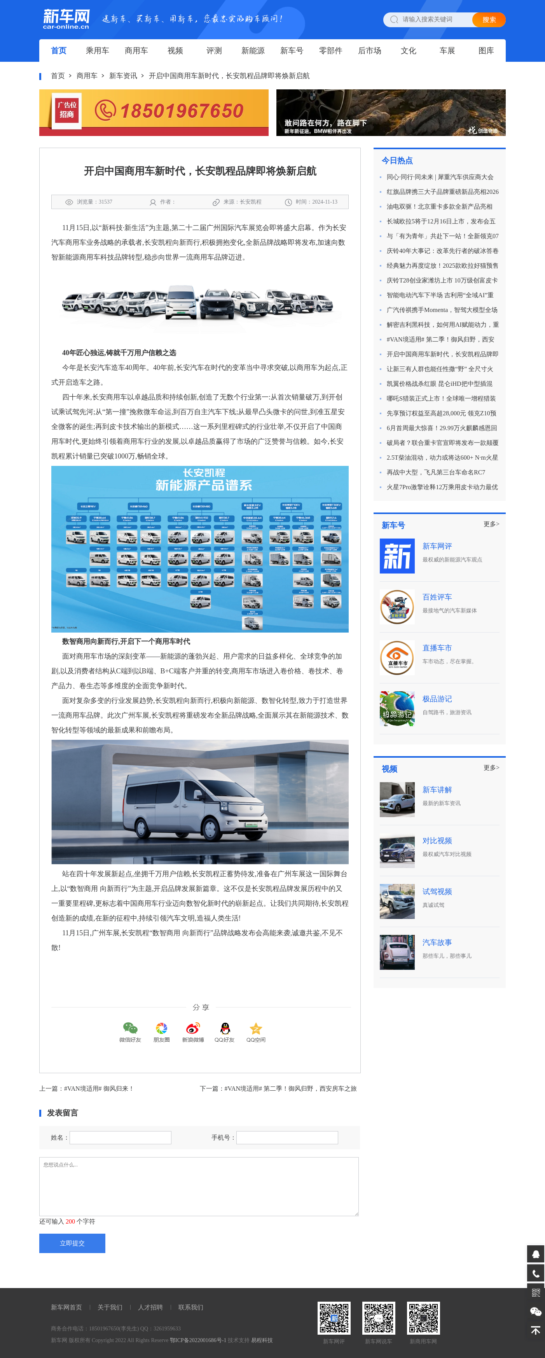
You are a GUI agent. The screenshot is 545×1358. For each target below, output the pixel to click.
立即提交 (72, 1243)
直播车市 (437, 648)
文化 (408, 50)
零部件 (330, 50)
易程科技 (262, 1340)
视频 (175, 50)
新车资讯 (123, 76)
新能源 (253, 50)
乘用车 (97, 50)
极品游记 (437, 699)
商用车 (136, 50)
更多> (492, 524)
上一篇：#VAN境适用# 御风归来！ (87, 1088)
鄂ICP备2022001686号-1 (198, 1340)
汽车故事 (437, 942)
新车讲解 (437, 790)
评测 (214, 50)
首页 (58, 50)
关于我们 (110, 1307)
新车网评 (437, 546)
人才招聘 (150, 1307)
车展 (447, 50)
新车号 (292, 50)
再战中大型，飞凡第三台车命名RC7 (436, 472)
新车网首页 (66, 1307)
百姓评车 (437, 597)
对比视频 (437, 841)
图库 (486, 50)
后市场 (369, 50)
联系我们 (190, 1307)
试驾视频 (437, 891)
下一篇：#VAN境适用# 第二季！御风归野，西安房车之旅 (278, 1088)
